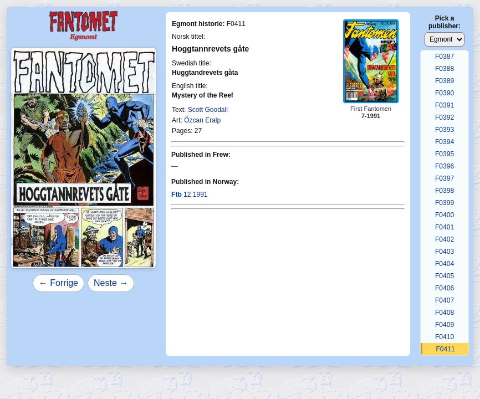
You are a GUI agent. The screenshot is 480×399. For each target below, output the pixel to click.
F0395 (444, 154)
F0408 (444, 312)
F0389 (444, 81)
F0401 (444, 227)
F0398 (444, 191)
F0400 (444, 215)
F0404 (444, 264)
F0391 (444, 105)
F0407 (444, 300)
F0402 (444, 239)
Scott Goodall (208, 110)
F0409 (444, 325)
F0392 (444, 117)
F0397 (444, 178)
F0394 (444, 142)
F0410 (444, 337)
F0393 (444, 130)
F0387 (444, 56)
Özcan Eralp (202, 120)
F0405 (444, 276)
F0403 (444, 251)
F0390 (444, 93)
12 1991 (189, 194)
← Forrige (58, 283)
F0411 (445, 349)
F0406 (444, 288)
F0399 (444, 203)
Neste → (111, 283)
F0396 (444, 166)
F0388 (444, 69)
